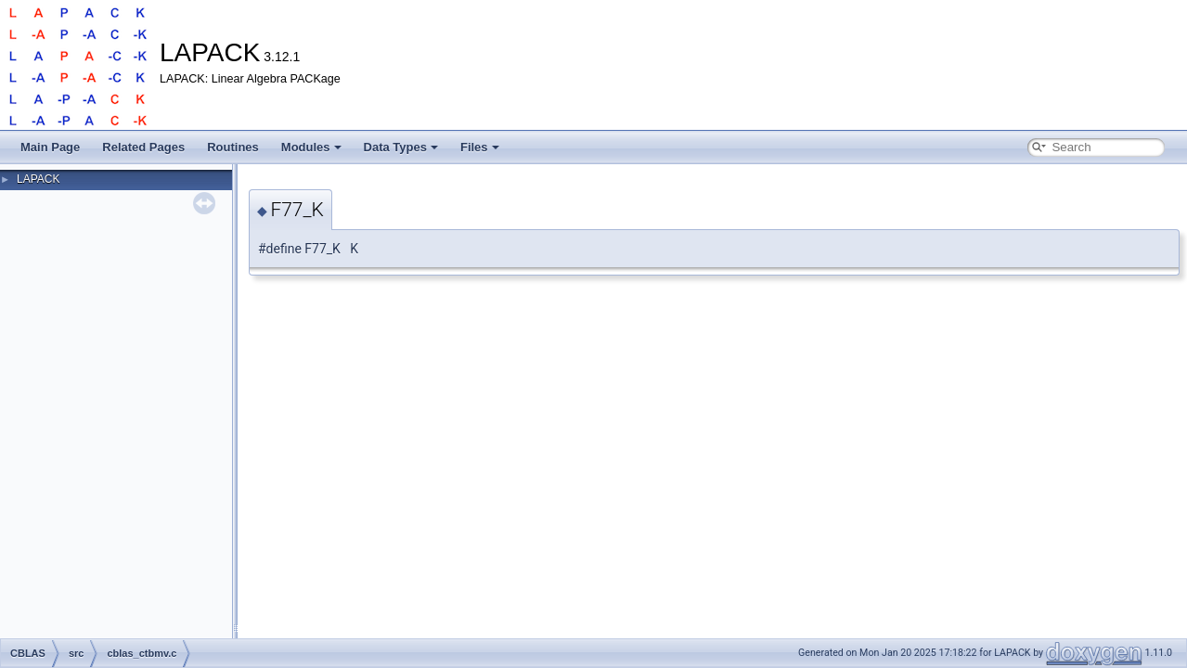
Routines (233, 147)
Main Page (50, 147)
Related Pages (143, 147)
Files (479, 147)
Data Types (401, 147)
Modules (311, 147)
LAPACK (38, 179)
